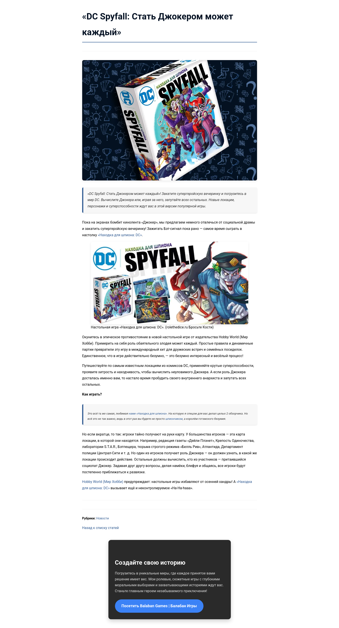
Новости (102, 518)
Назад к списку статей (100, 528)
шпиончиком (174, 418)
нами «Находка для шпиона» (148, 413)
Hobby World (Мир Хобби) (102, 482)
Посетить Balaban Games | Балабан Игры (159, 606)
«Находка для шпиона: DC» (120, 235)
